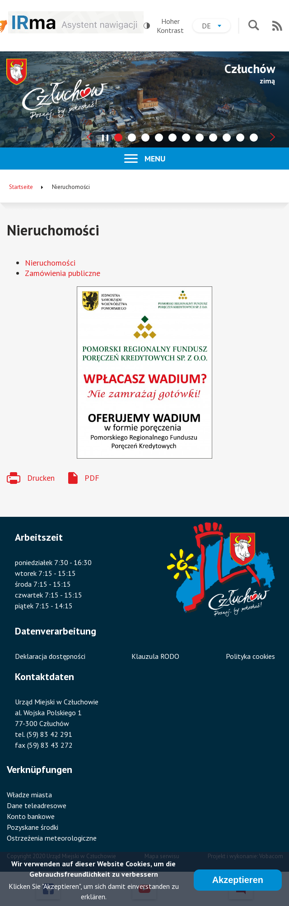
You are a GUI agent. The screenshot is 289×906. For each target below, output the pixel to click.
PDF (91, 478)
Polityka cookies (250, 656)
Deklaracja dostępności (50, 656)
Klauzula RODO (155, 656)
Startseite (21, 187)
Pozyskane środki (32, 827)
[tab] (118, 137)
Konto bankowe (31, 816)
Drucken (41, 478)
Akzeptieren (237, 881)
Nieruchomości (50, 263)
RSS (277, 26)
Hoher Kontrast (164, 26)
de (216, 26)
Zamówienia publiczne (62, 273)
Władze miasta (29, 794)
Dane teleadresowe (36, 805)
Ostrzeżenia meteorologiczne (52, 837)
